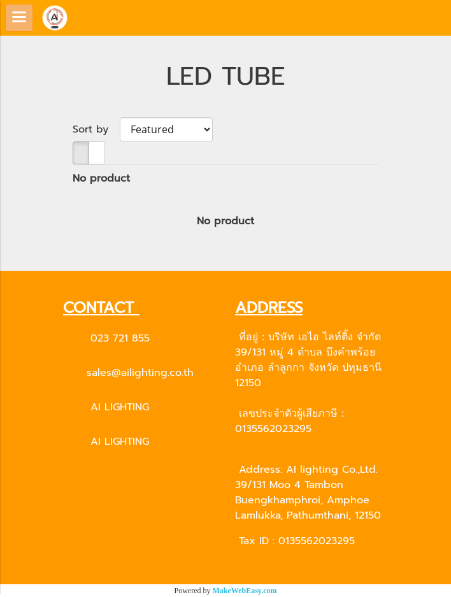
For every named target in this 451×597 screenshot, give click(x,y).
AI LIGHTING (119, 407)
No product (101, 178)
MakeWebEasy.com (245, 590)
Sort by (96, 129)
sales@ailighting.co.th (140, 372)
